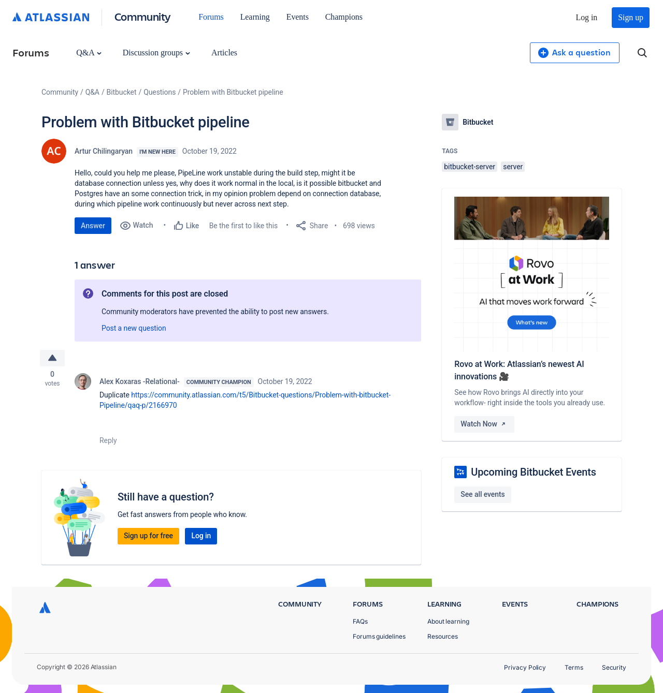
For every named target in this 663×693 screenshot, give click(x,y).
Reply (108, 442)
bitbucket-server (469, 167)
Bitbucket (122, 92)
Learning (255, 16)
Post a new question (134, 328)
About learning (448, 621)
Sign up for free (148, 537)
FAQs (360, 621)
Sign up (630, 17)
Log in (587, 17)
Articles (224, 52)
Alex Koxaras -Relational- (139, 383)
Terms (574, 667)
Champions (344, 16)
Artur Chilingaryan (104, 151)
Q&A (88, 52)
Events (297, 16)
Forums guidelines (379, 636)
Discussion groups (156, 52)
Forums (210, 16)
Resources (442, 636)
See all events (482, 494)
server (513, 167)
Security (614, 667)
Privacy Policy (525, 667)
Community (142, 16)
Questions (159, 92)
